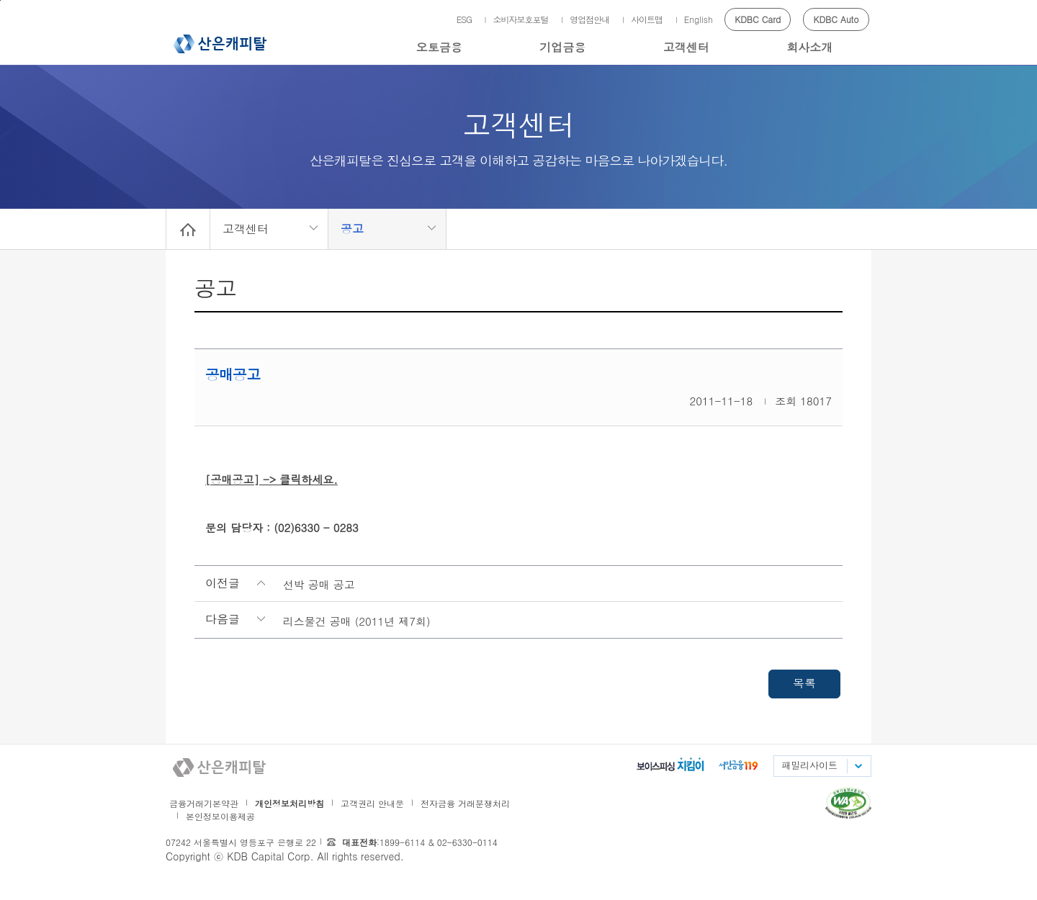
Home (188, 229)
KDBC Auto (836, 19)
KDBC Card (758, 19)
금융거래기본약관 (203, 803)
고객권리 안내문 (372, 803)
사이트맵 (647, 19)
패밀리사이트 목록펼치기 (857, 766)
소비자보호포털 (521, 19)
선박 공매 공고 (319, 584)
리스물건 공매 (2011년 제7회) (357, 621)
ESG (464, 19)
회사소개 (809, 47)
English (698, 19)
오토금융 (439, 47)
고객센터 (686, 47)
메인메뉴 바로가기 (0, 0)
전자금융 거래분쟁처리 (465, 803)
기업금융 (562, 47)
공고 (352, 228)
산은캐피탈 (220, 44)
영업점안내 (589, 19)
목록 (804, 683)
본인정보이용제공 (220, 816)
